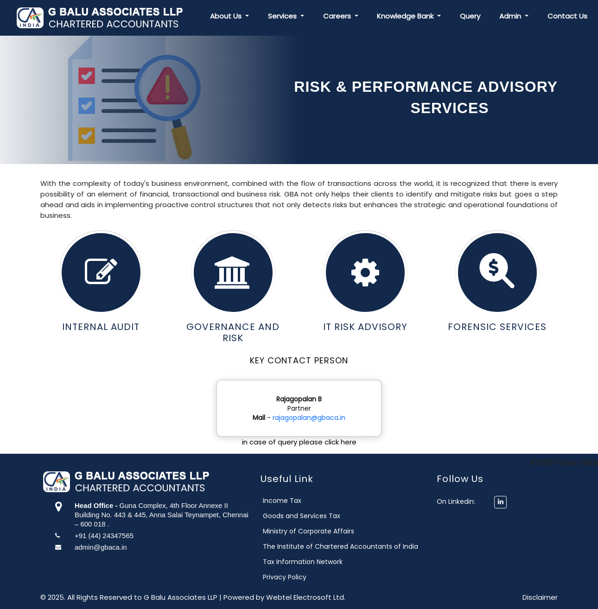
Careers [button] (338, 16)
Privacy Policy (298, 577)
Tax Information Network (316, 561)
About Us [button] (226, 16)
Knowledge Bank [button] (406, 16)
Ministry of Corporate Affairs (322, 531)
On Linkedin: (458, 501)
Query (470, 16)
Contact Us (567, 16)
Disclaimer (540, 597)
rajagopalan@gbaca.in (309, 417)
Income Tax (295, 500)
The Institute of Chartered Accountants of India (354, 546)
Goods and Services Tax (315, 515)
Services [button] (283, 16)
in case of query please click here (299, 442)
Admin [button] (511, 16)
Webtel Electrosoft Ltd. (305, 597)
